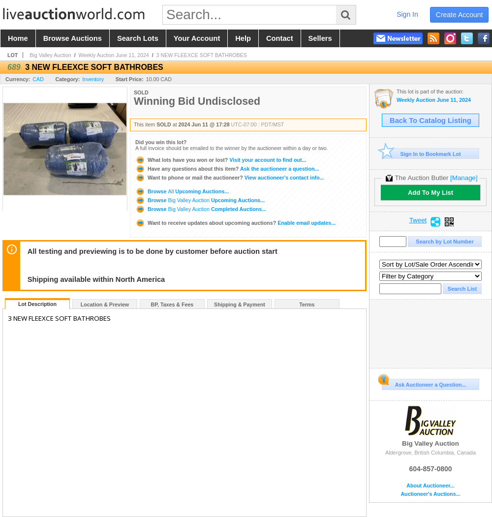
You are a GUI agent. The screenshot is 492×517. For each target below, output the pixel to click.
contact (279, 38)
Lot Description (37, 304)
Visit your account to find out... (220, 160)
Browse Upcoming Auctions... (182, 191)
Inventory (93, 79)
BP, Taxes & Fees (172, 304)
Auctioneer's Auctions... (430, 494)
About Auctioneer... (430, 485)
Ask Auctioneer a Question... (424, 383)
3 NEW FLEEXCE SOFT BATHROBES (201, 55)
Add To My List (430, 192)
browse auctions (72, 38)
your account (197, 38)
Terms (306, 304)
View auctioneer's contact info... (229, 178)
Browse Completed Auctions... (200, 209)
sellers (320, 38)
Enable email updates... (235, 223)
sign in (407, 14)
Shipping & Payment (239, 304)
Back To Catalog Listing (430, 120)
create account (459, 15)
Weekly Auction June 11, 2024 (114, 55)
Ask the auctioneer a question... (227, 169)
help (243, 38)
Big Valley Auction (50, 55)
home (18, 38)
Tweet (418, 220)
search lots (137, 38)
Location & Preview (105, 304)
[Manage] (463, 178)
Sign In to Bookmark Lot (421, 153)
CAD (38, 79)
